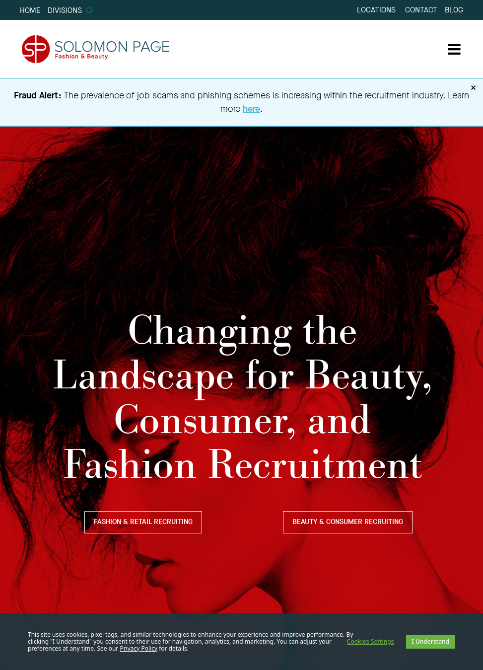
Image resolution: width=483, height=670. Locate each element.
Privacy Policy (138, 648)
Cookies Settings (370, 641)
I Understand (430, 641)
